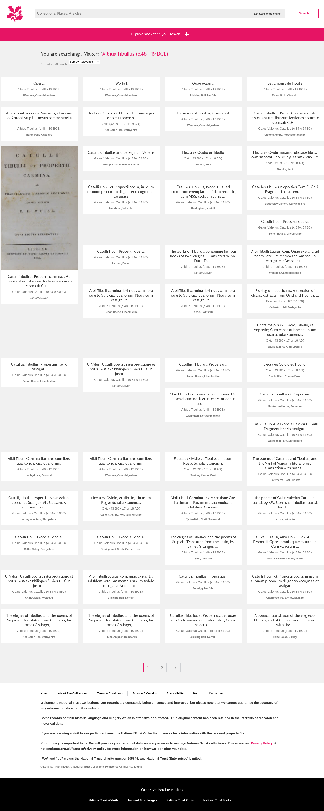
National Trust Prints (180, 800)
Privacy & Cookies (145, 693)
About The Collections (72, 693)
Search (304, 13)
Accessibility (175, 693)
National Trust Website (103, 800)
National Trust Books (217, 800)
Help (196, 693)
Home (44, 693)
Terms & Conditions (110, 693)
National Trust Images (142, 800)
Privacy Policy (262, 743)
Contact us (216, 693)
